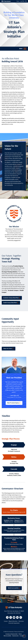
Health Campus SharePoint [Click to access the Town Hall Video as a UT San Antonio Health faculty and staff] (10, 302)
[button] (25, 1)
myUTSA (22, 1)
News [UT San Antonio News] (18, 1)
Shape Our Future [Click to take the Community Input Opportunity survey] (7, 348)
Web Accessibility (7, 635)
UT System (22, 635)
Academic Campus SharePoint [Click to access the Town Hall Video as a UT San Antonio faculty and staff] (11, 297)
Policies (20, 633)
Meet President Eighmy (13, 402)
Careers (6, 621)
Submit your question (13, 588)
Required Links (15, 635)
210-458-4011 (17, 613)
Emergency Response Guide (12, 633)
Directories (21, 621)
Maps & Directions (13, 621)
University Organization (14, 623)
